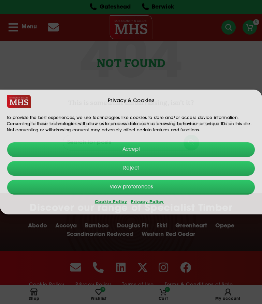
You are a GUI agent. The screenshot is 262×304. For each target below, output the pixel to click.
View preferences (131, 187)
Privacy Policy (147, 202)
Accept (131, 149)
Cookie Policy (111, 202)
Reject (131, 168)
